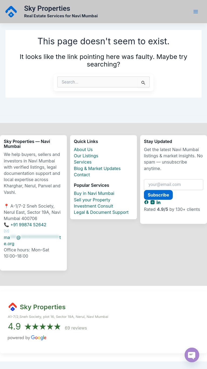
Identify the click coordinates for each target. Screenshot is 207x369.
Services (83, 162)
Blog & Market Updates (97, 168)
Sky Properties (48, 8)
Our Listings (86, 155)
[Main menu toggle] (196, 12)
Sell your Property (92, 199)
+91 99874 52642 (28, 224)
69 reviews (76, 328)
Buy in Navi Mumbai (94, 193)
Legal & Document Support (101, 212)
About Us (83, 149)
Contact (82, 174)
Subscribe (158, 195)
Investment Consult (93, 206)
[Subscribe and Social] (147, 203)
